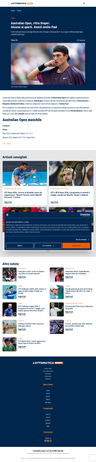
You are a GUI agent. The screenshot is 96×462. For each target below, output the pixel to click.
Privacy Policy (48, 368)
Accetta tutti (76, 245)
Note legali (48, 373)
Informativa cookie (48, 371)
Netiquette (48, 379)
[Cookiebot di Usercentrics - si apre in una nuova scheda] (81, 214)
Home (13, 11)
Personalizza (48, 245)
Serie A (48, 414)
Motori (48, 399)
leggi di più (8, 202)
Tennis (19, 11)
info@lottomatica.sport (63, 453)
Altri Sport (48, 402)
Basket (48, 396)
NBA (48, 426)
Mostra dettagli (81, 239)
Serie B (48, 417)
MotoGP (48, 423)
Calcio (48, 390)
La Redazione (48, 376)
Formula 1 (48, 420)
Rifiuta (19, 245)
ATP (4, 144)
